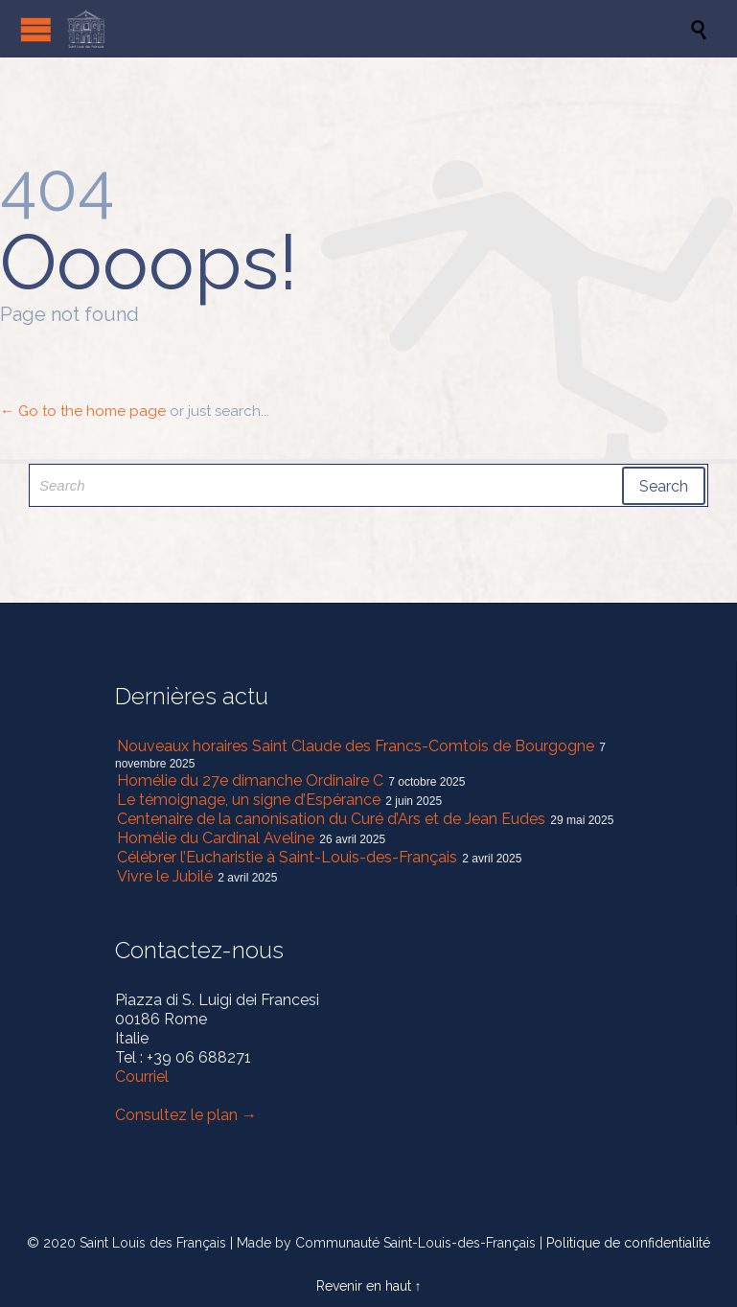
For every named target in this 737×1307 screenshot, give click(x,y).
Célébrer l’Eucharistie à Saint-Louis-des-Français (287, 857)
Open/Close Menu (36, 29)
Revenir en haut (363, 1286)
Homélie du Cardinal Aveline (215, 838)
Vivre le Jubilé (165, 876)
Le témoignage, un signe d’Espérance (248, 800)
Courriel (142, 1076)
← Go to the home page (83, 411)
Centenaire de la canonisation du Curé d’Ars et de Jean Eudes (331, 819)
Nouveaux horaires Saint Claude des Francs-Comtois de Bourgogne (355, 746)
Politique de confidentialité (628, 1242)
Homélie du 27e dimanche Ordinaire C (250, 780)
